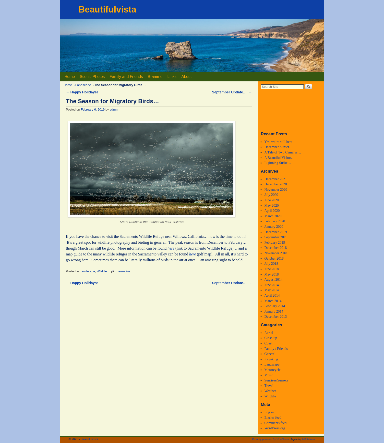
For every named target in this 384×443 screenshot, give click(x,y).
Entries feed (272, 417)
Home (69, 77)
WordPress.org (274, 428)
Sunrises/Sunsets (276, 380)
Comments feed (275, 423)
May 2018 (271, 274)
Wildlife (102, 271)
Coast (268, 343)
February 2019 (274, 242)
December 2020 (275, 184)
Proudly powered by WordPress (270, 439)
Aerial (268, 333)
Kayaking (271, 359)
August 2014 (273, 279)
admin (114, 109)
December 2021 (275, 179)
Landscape (83, 85)
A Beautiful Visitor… (279, 158)
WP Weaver (308, 439)
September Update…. (232, 92)
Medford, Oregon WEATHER (291, 110)
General (270, 354)
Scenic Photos (92, 77)
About (186, 77)
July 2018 (271, 264)
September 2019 (275, 237)
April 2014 (272, 295)
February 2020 (274, 221)
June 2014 (271, 285)
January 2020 (273, 226)
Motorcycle (272, 370)
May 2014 (271, 290)
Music (268, 375)
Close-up (270, 338)
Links (172, 77)
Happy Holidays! (82, 92)
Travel (268, 386)
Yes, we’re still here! (278, 142)
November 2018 (275, 253)
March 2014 (272, 301)
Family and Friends (126, 77)
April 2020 (272, 211)
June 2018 (271, 269)
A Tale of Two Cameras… (282, 152)
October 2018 (274, 258)
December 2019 (275, 232)
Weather (270, 391)
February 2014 (274, 306)
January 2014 (273, 311)
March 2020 (272, 216)
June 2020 (271, 200)
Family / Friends (276, 349)
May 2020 (271, 205)
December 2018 (275, 248)
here (171, 248)
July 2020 (271, 195)
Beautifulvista (107, 9)
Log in (269, 412)
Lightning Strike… (277, 163)
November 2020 (275, 189)
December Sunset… (278, 147)
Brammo (155, 77)
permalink (123, 271)
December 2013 (275, 316)
